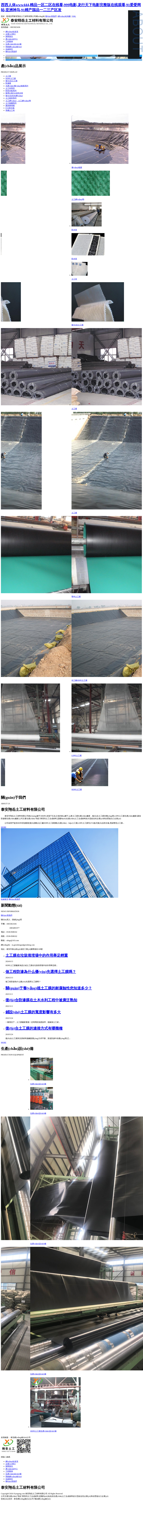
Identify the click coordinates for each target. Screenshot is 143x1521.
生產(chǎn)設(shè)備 (13, 44)
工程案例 (9, 41)
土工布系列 (10, 88)
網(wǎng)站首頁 (12, 32)
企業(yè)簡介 (11, 34)
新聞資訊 (9, 36)
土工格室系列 (11, 98)
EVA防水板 (10, 108)
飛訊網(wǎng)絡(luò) (42, 1499)
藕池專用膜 (10, 106)
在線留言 (9, 49)
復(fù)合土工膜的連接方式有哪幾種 (34, 1028)
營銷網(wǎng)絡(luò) (14, 47)
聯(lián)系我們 (51, 16)
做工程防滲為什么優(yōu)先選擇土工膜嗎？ (41, 972)
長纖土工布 (10, 110)
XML (74, 16)
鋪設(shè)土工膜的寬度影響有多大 (33, 1012)
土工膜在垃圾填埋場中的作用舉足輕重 (37, 955)
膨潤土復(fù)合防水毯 (14, 93)
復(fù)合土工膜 (11, 81)
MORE (3, 827)
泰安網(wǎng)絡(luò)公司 (20, 1437)
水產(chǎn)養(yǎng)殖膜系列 (17, 86)
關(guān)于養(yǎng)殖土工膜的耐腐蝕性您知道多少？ (49, 988)
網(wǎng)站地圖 (64, 16)
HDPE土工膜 (11, 78)
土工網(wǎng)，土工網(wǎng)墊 (18, 101)
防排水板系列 (11, 91)
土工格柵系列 (11, 103)
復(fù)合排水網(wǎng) (14, 96)
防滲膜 (8, 83)
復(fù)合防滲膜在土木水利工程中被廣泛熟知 (41, 1000)
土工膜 (8, 76)
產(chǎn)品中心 (12, 39)
